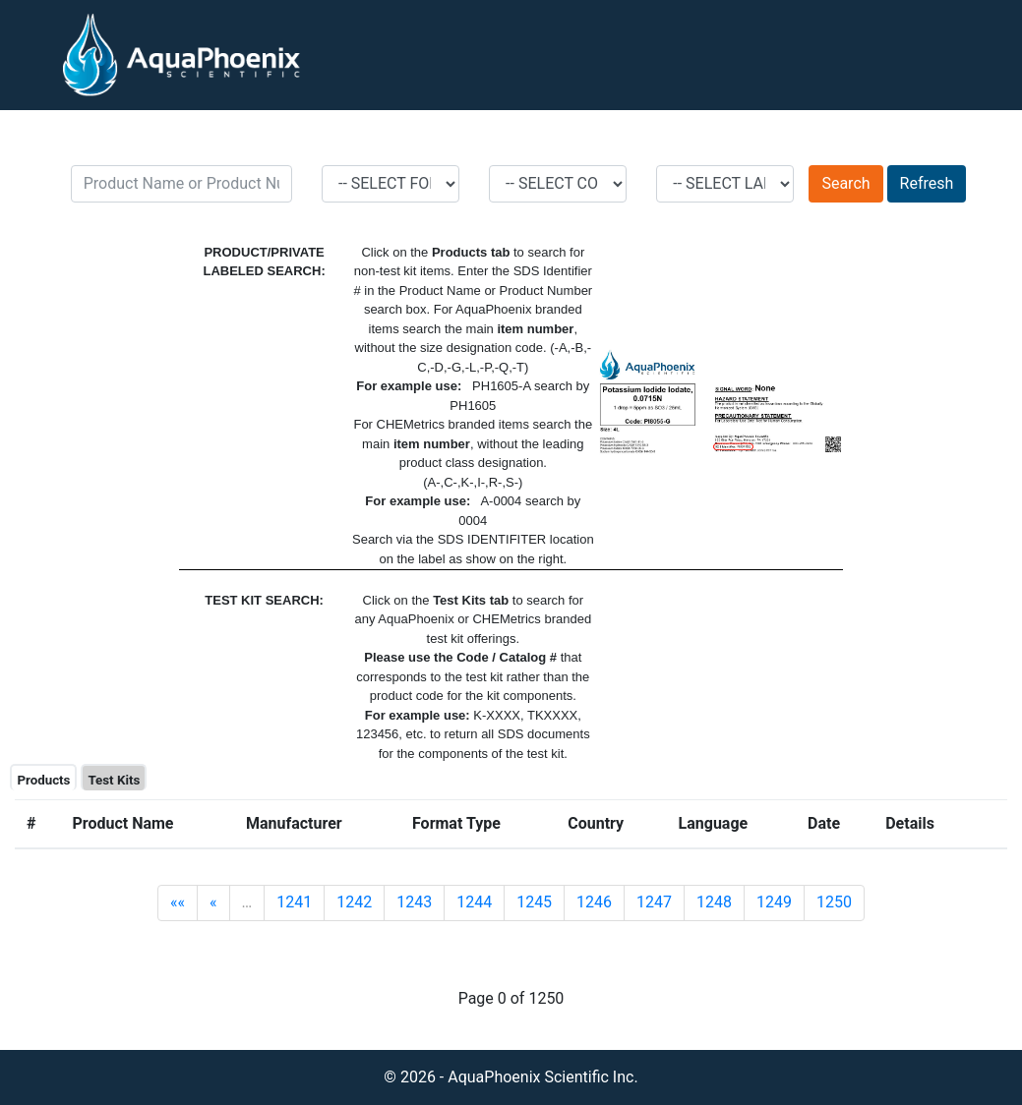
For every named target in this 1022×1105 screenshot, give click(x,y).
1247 (654, 902)
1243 (414, 902)
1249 (774, 902)
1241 (294, 902)
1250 (834, 902)
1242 (354, 902)
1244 (474, 902)
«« (177, 902)
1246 (594, 902)
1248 (714, 902)
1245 (534, 902)
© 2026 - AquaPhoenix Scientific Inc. (510, 1077)
